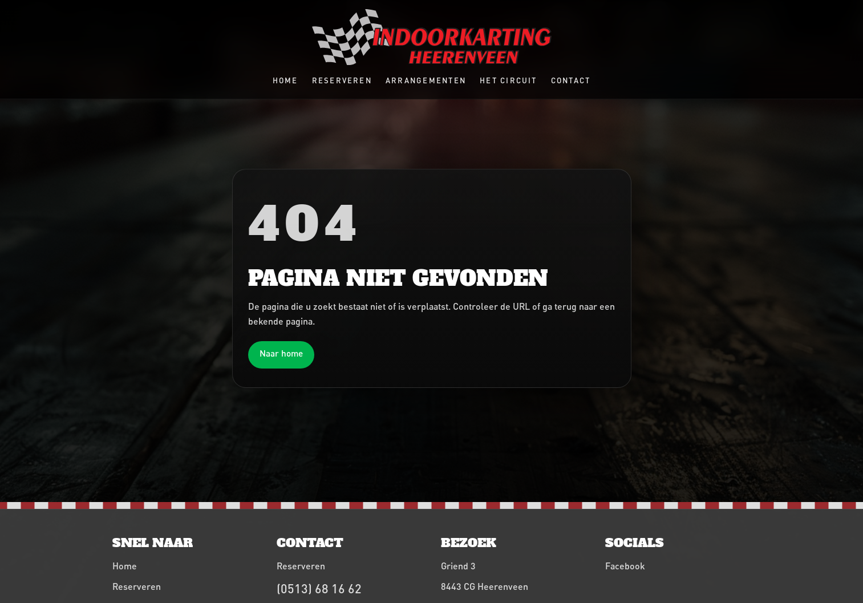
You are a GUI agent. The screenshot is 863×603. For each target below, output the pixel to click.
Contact (571, 80)
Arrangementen (426, 80)
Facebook (625, 565)
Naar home (281, 353)
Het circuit (508, 80)
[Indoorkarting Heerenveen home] (432, 37)
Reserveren (342, 80)
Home (285, 80)
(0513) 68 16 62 (319, 588)
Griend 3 (458, 565)
